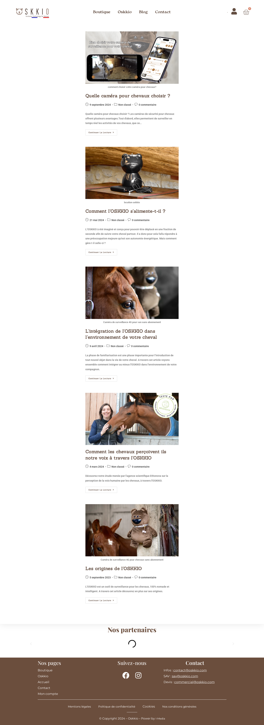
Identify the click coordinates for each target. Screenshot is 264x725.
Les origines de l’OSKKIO (113, 568)
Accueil (43, 682)
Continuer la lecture (102, 131)
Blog (143, 12)
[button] (31, 644)
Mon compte (48, 694)
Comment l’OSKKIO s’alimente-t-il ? (125, 211)
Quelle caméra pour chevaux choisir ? (127, 96)
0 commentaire (147, 104)
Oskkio (125, 12)
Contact (163, 12)
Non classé (124, 104)
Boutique (101, 12)
